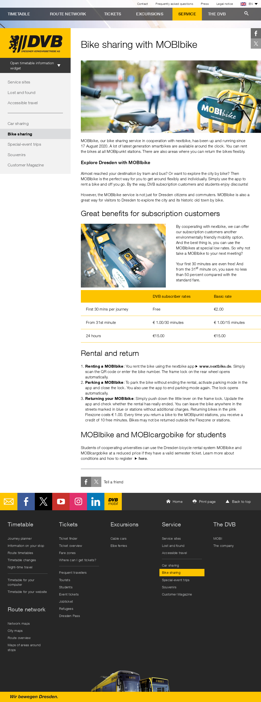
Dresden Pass (69, 616)
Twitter (256, 43)
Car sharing (18, 123)
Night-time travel (20, 567)
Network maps (19, 623)
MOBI (217, 538)
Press (205, 4)
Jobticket (66, 601)
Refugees (66, 609)
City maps (15, 631)
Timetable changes (22, 560)
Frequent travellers (73, 572)
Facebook (256, 33)
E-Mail (8, 501)
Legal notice (224, 4)
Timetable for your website (27, 592)
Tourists (64, 580)
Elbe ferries (119, 546)
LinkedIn (95, 501)
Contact (142, 4)
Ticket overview (70, 546)
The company (223, 546)
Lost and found (22, 92)
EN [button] (247, 4)
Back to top (241, 501)
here (143, 458)
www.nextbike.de (215, 366)
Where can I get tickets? (77, 560)
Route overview (19, 638)
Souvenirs (17, 154)
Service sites (19, 82)
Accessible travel (23, 102)
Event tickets (69, 594)
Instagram (78, 501)
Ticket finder (68, 538)
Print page (207, 501)
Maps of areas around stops (24, 647)
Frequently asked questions (174, 4)
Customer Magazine (26, 165)
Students (65, 587)
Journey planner (20, 538)
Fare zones (67, 553)
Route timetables (20, 553)
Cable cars (119, 538)
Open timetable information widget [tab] (32, 65)
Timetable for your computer (21, 582)
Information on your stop (26, 546)
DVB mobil (113, 501)
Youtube (61, 501)
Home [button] (177, 501)
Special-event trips (24, 144)
